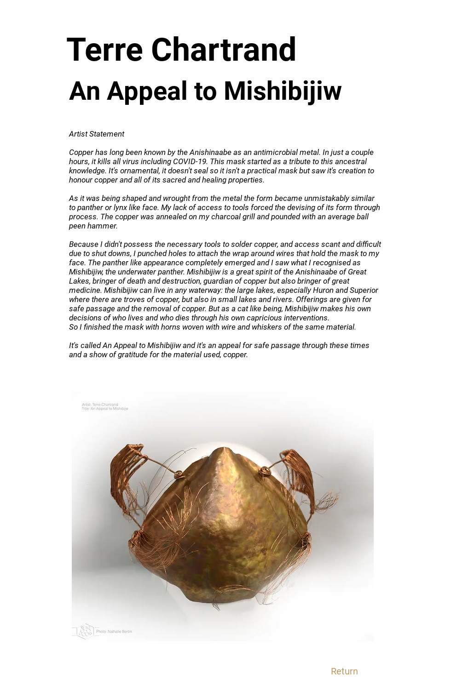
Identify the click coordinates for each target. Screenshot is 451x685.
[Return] (344, 671)
